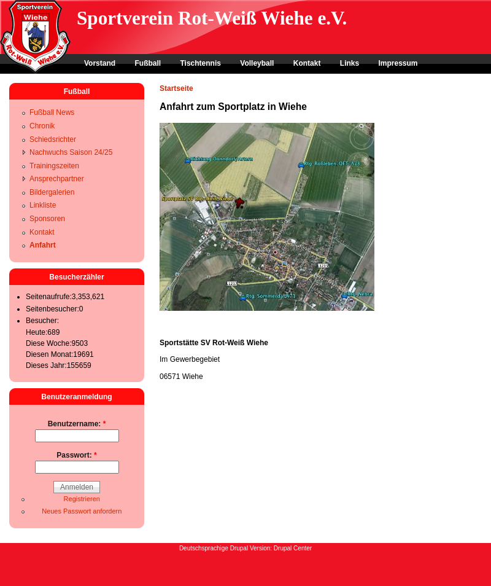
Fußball (147, 63)
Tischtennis (200, 63)
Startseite (176, 88)
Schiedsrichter (52, 139)
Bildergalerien (51, 192)
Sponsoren (47, 218)
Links (349, 63)
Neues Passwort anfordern (82, 511)
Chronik (42, 126)
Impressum (397, 63)
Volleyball (257, 63)
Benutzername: (77, 424)
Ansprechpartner (56, 178)
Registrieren (82, 498)
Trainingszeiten (54, 166)
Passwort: (76, 455)
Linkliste (42, 205)
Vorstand (99, 63)
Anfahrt (42, 245)
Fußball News (51, 112)
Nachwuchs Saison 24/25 (70, 152)
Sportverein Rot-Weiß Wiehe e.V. (212, 18)
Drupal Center (293, 548)
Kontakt (307, 63)
